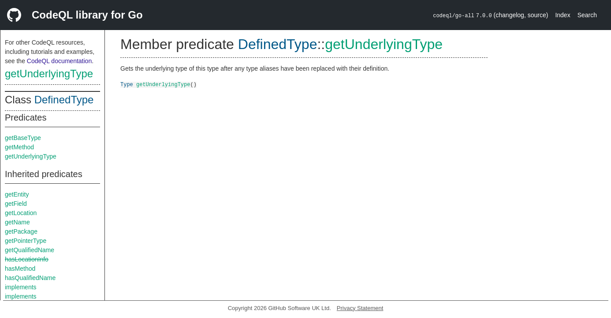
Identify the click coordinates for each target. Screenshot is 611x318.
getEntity (17, 194)
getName (17, 222)
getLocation (21, 212)
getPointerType (25, 240)
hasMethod (20, 268)
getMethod (19, 147)
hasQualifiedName (30, 277)
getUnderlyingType (49, 74)
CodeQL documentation (59, 60)
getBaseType (23, 137)
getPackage (21, 231)
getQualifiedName (29, 250)
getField (16, 203)
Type (126, 84)
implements (21, 287)
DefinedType (64, 100)
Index (562, 15)
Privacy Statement (360, 308)
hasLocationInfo (26, 259)
